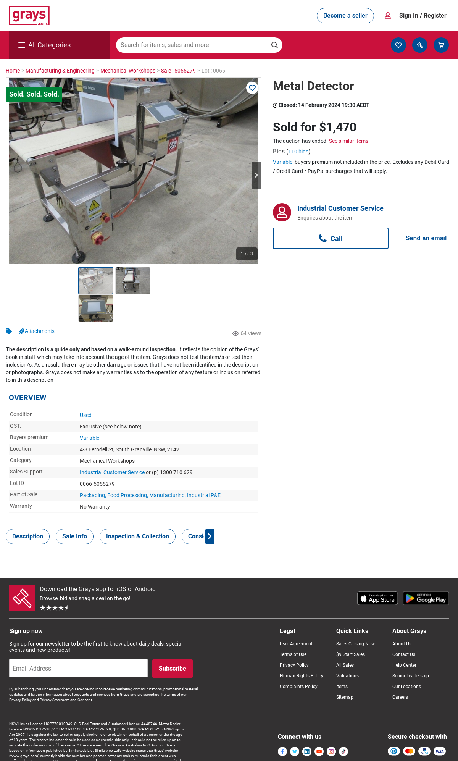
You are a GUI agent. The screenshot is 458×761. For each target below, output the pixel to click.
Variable (89, 410)
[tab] (28, 509)
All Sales (345, 637)
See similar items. (349, 141)
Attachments (40, 304)
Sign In (423, 15)
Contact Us (403, 627)
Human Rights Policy (301, 648)
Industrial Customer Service (112, 445)
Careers (400, 669)
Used (86, 388)
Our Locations (406, 659)
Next (256, 175)
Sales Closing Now (355, 616)
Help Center (404, 637)
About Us (401, 616)
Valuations (347, 648)
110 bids (298, 152)
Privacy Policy (294, 637)
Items (342, 659)
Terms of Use (293, 627)
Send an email (426, 238)
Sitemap (344, 669)
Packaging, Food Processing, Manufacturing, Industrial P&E (150, 468)
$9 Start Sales (350, 627)
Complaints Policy (299, 659)
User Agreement (296, 616)
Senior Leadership (410, 648)
